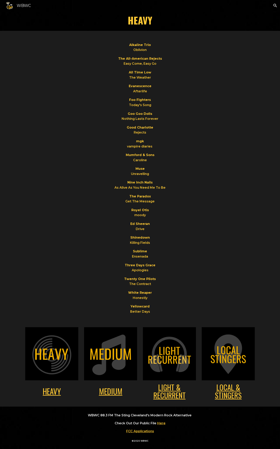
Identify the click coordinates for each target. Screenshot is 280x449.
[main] (140, 21)
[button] (275, 5)
